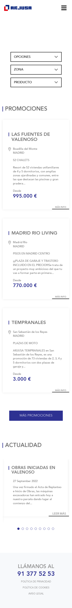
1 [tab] (19, 529)
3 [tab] (28, 529)
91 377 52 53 (36, 574)
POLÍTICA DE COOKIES (36, 588)
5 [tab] (36, 529)
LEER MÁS (59, 514)
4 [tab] (32, 529)
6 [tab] (41, 529)
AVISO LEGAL (36, 594)
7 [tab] (45, 529)
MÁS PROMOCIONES (36, 415)
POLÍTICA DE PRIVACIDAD (36, 582)
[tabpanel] (36, 488)
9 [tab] (54, 529)
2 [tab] (23, 529)
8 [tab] (49, 529)
